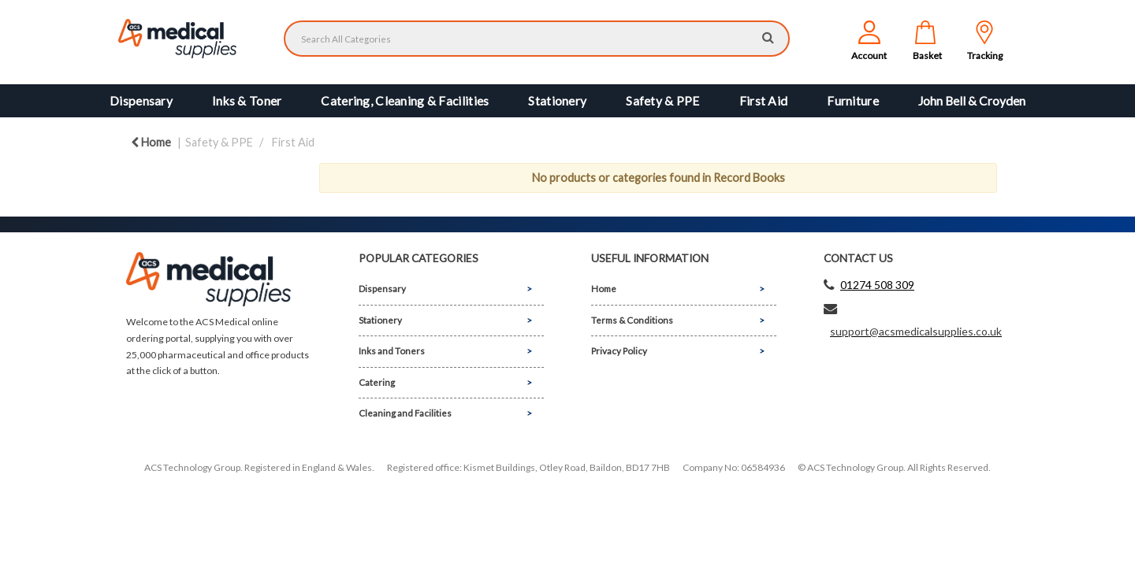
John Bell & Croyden (971, 101)
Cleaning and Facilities (405, 413)
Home (151, 142)
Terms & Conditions (632, 320)
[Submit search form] (768, 36)
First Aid (763, 101)
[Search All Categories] (537, 38)
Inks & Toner (246, 101)
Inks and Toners (392, 351)
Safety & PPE (662, 101)
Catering (377, 382)
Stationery (557, 101)
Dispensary (141, 101)
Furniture (853, 101)
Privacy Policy (619, 351)
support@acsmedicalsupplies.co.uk (916, 331)
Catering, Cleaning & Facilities (405, 101)
